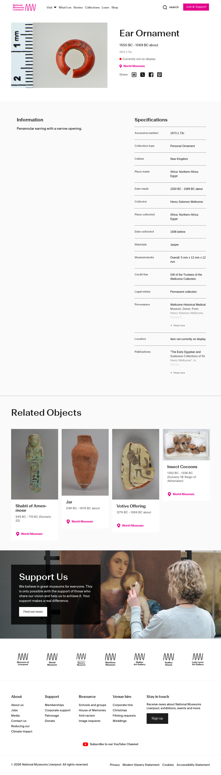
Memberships (54, 705)
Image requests (90, 721)
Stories (78, 7)
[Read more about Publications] (188, 363)
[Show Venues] (55, 7)
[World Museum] (52, 659)
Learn (105, 7)
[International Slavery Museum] (81, 659)
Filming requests (124, 715)
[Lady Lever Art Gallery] (198, 659)
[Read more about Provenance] (188, 315)
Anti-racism (87, 715)
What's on (65, 7)
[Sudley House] (168, 659)
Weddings (120, 721)
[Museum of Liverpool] (23, 659)
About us (17, 705)
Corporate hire (123, 705)
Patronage (52, 715)
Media (15, 715)
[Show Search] (170, 7)
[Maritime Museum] (110, 659)
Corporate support (57, 710)
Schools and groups (92, 705)
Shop (114, 7)
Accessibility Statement (193, 765)
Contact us (18, 721)
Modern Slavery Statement (141, 765)
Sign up (157, 718)
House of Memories (92, 710)
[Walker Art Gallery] (139, 659)
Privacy (115, 765)
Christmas (120, 710)
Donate (50, 721)
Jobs (14, 710)
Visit (49, 7)
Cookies (168, 765)
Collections (92, 7)
